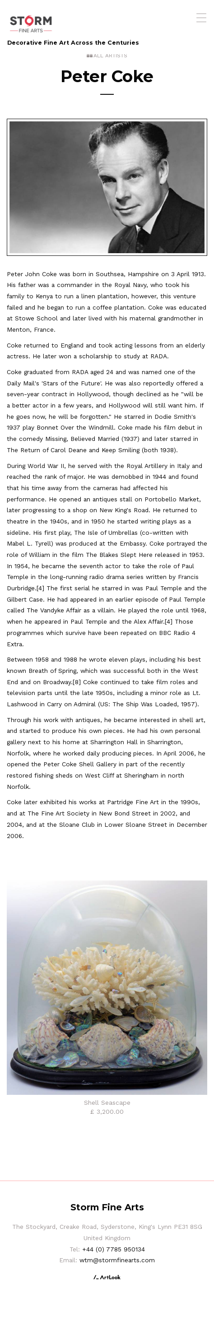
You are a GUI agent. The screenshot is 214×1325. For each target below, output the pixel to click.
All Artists (110, 55)
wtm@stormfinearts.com (117, 1260)
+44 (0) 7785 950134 (113, 1249)
